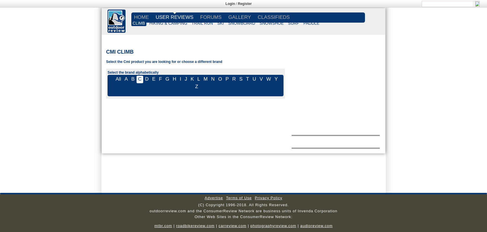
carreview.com (232, 226)
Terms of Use (239, 198)
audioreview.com (316, 226)
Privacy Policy (268, 198)
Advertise (214, 198)
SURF (293, 23)
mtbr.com (163, 226)
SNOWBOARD (241, 23)
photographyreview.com (273, 226)
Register (245, 4)
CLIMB (139, 23)
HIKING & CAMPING (168, 23)
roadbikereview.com (195, 226)
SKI (220, 23)
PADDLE (311, 23)
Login (230, 4)
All (118, 79)
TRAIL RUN (202, 23)
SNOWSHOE (271, 23)
